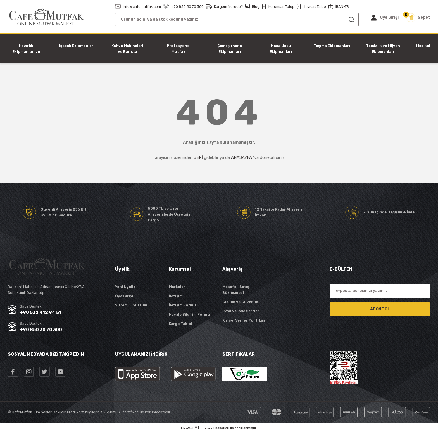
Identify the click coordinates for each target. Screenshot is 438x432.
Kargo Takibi (180, 324)
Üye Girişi (124, 296)
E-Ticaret (207, 428)
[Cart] (418, 17)
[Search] (237, 19)
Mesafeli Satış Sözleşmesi (235, 290)
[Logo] (46, 17)
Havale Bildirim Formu (189, 314)
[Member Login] (384, 18)
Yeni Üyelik (125, 287)
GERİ (198, 157)
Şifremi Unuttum (131, 305)
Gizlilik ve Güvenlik (240, 302)
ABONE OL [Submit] (380, 309)
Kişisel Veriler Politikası (244, 320)
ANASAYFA (241, 157)
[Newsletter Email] (380, 291)
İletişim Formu (182, 305)
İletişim (176, 296)
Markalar (177, 287)
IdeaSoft (189, 428)
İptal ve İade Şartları (241, 311)
